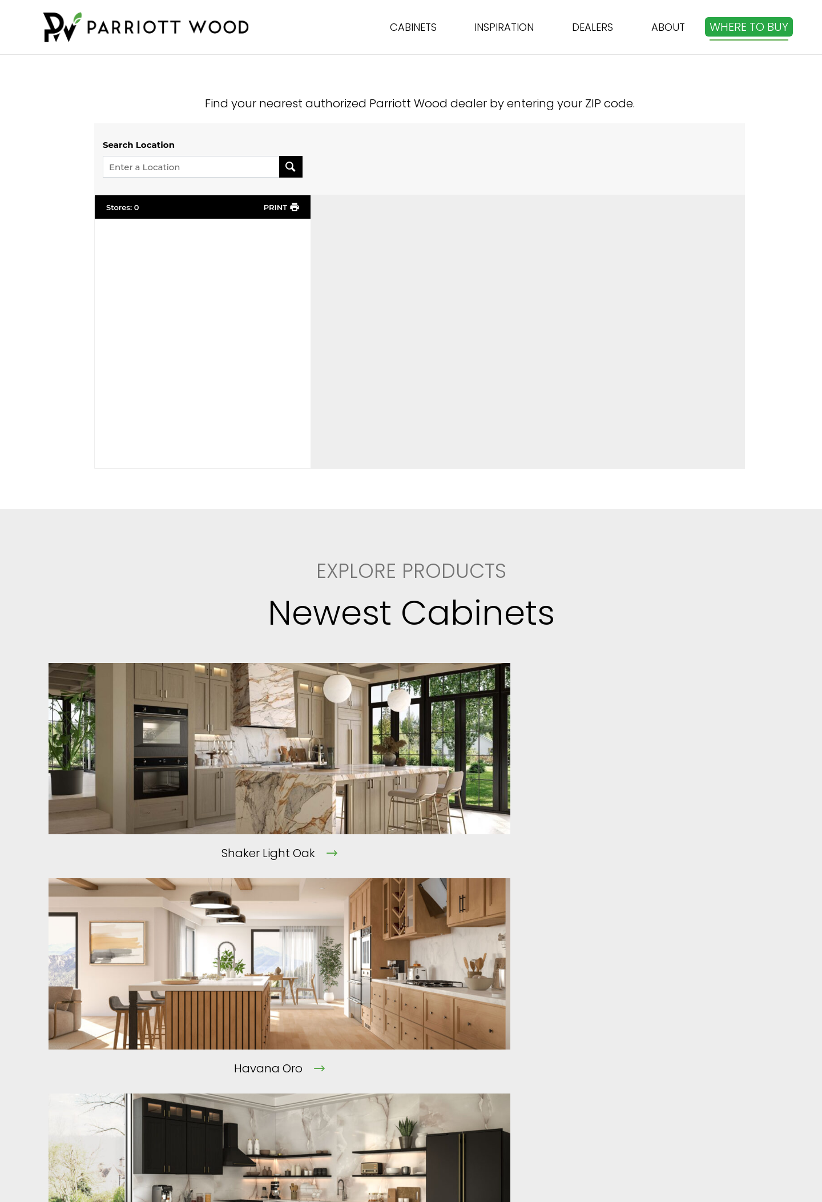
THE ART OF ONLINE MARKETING (574, 1184)
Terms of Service (339, 1072)
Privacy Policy (331, 1093)
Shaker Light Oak (152, 853)
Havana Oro (399, 853)
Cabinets (480, 1011)
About (310, 1011)
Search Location (139, 145)
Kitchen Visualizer (503, 1031)
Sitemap (479, 1093)
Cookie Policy (330, 1113)
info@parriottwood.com (692, 1024)
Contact (317, 1052)
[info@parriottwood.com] (630, 1006)
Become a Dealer (503, 1072)
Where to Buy (492, 1052)
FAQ (304, 1031)
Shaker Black (647, 853)
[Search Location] (291, 167)
